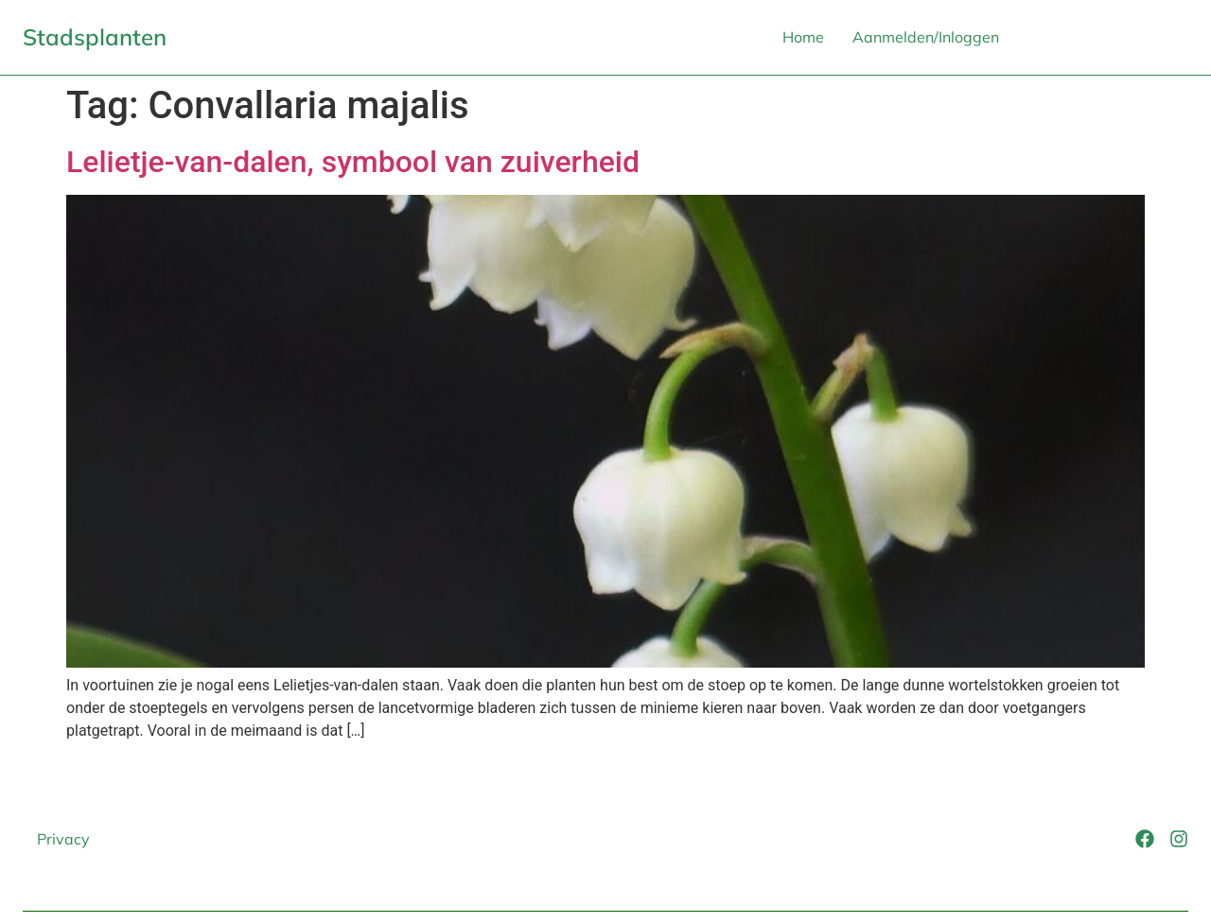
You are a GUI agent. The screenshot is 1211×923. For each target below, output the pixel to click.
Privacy (63, 838)
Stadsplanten (95, 37)
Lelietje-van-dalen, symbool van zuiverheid (353, 162)
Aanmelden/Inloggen (925, 36)
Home (803, 36)
